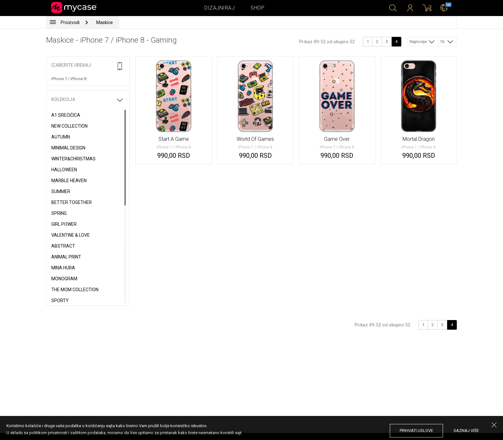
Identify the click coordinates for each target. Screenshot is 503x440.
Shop (257, 8)
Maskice (104, 22)
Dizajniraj (219, 8)
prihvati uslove (416, 430)
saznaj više (466, 430)
